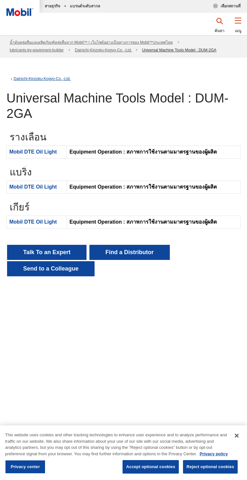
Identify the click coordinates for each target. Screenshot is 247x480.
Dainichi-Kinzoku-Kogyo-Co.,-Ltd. (103, 50)
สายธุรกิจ (52, 6)
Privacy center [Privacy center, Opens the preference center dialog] (25, 466)
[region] (123, 452)
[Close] (237, 436)
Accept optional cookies (150, 466)
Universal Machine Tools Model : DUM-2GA (179, 50)
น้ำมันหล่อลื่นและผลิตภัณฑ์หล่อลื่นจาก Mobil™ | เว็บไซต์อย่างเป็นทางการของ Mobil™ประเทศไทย (91, 42)
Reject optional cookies (210, 466)
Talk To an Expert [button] (46, 252)
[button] (238, 27)
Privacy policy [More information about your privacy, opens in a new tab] (214, 453)
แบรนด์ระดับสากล (85, 6)
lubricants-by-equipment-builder (37, 50)
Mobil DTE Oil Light (33, 152)
